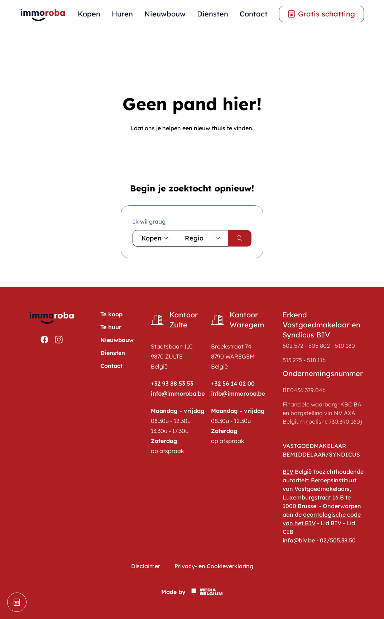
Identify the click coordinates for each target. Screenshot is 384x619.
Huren (122, 13)
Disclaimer (145, 566)
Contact (254, 13)
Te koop (111, 314)
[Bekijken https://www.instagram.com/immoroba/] (58, 339)
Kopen (89, 13)
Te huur (110, 327)
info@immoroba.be (178, 393)
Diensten (212, 13)
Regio (203, 238)
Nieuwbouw (165, 13)
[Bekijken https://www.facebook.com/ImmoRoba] (44, 339)
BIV (288, 471)
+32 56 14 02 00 (233, 383)
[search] (239, 238)
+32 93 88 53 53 (172, 383)
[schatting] (17, 602)
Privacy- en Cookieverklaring (213, 566)
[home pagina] (43, 14)
